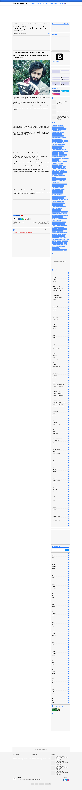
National (64, 222)
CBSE (65, 128)
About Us (13, 1)
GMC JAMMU (62, 153)
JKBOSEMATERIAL (55, 204)
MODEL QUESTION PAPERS (57, 222)
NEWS (16, 23)
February (60, 561)
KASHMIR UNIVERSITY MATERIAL (61, 438)
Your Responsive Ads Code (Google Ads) (60, 261)
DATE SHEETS (63, 144)
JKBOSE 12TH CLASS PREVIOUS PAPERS (59, 189)
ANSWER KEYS (61, 127)
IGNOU (61, 344)
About (37, 783)
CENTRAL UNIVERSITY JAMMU (57, 134)
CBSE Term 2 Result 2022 (57, 130)
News (61, 225)
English (61, 147)
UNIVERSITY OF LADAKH (63, 244)
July (60, 573)
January (60, 562)
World (65, 249)
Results (62, 82)
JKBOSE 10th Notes (56, 182)
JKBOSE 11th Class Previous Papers (58, 185)
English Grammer (55, 149)
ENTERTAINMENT (63, 149)
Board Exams (55, 128)
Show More (66, 23)
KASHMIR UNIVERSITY (64, 215)
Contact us (17, 1)
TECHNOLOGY (60, 242)
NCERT (63, 223)
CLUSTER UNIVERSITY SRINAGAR (61, 297)
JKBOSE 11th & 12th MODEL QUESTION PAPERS (60, 184)
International (55, 163)
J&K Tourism (55, 170)
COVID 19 (54, 142)
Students (59, 241)
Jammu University (63, 172)
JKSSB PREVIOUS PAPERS (56, 210)
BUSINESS (60, 128)
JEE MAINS (60, 173)
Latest (62, 218)
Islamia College (55, 165)
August (60, 571)
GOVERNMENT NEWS (56, 156)
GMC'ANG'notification (63, 154)
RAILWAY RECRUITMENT (62, 232)
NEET (54, 225)
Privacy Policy (22, 1)
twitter (65, 91)
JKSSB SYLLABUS (64, 211)
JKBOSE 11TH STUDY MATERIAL (57, 187)
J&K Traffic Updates (62, 170)
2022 (56, 125)
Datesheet (54, 84)
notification (54, 229)
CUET (63, 142)
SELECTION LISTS (60, 237)
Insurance (65, 161)
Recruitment (55, 234)
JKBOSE (47, 3)
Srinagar (63, 239)
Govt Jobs (37, 3)
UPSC (54, 246)
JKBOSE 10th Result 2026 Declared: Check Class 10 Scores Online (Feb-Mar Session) (63, 117)
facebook (56, 91)
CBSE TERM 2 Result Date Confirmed (58, 132)
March (60, 559)
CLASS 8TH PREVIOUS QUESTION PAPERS (59, 137)
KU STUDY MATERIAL (56, 218)
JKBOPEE (63, 175)
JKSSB (41, 3)
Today (66, 242)
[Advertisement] (41, 13)
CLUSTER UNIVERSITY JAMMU (57, 139)
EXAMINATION (55, 151)
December (60, 564)
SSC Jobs (61, 3)
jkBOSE (54, 177)
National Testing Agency (56, 223)
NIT (63, 227)
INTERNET (60, 163)
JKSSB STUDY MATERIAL (56, 82)
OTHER (65, 229)
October (60, 568)
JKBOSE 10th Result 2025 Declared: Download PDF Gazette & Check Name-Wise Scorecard (62, 101)
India (61, 346)
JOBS (54, 213)
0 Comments (47, 229)
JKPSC (44, 3)
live (66, 218)
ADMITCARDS (55, 127)
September (60, 570)
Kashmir (58, 213)
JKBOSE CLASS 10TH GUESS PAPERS (61, 404)
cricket (59, 142)
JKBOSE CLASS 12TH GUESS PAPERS (58, 201)
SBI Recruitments (61, 487)
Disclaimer (63, 77)
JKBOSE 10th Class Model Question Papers (61, 384)
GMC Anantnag (55, 153)
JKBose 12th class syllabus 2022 (57, 191)
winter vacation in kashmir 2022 (57, 249)
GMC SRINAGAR (55, 154)
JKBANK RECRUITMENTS (56, 175)
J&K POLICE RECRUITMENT (62, 168)
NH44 (59, 227)
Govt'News (54, 158)
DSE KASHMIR (55, 146)
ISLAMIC (61, 165)
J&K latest (54, 168)
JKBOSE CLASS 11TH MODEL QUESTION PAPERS (60, 199)
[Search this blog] (58, 550)
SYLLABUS (54, 242)
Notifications (60, 229)
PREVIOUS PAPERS (60, 230)
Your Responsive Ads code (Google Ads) (41, 749)
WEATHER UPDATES (56, 248)
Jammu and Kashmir (56, 172)
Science (54, 237)
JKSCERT (64, 206)
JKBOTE (61, 204)
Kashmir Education (64, 213)
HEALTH (60, 158)
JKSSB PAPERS (59, 208)
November (60, 566)
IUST (61, 166)
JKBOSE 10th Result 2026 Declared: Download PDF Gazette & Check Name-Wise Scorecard (62, 112)
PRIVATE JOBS (55, 232)
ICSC (67, 158)
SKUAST (54, 239)
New (57, 225)
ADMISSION (60, 125)
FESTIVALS (61, 151)
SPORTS (59, 239)
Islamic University (55, 166)
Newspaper (55, 227)
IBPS (63, 158)
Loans (54, 220)
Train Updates (55, 244)
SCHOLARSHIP (56, 3)
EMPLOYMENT (55, 147)
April (60, 557)
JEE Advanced (55, 173)
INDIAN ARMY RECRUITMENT (57, 161)
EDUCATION (18, 215)
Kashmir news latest (56, 215)
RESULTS (51, 3)
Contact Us (63, 79)
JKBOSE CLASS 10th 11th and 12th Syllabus (59, 196)
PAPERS (54, 230)
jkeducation (55, 206)
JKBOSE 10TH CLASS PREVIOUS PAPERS (59, 180)
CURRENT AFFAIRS (56, 144)
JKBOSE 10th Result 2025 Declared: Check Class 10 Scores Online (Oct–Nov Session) (63, 107)
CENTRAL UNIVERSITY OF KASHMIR (58, 135)
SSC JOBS (54, 241)
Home (33, 3)
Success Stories (65, 241)
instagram (56, 94)
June (60, 553)
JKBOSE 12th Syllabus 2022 (57, 194)
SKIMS (66, 237)
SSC (67, 239)
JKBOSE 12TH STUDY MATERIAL (57, 192)
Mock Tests (58, 220)
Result (60, 234)
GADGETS (66, 151)
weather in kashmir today (60, 246)
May (60, 555)
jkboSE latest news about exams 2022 (58, 203)
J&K (64, 166)
